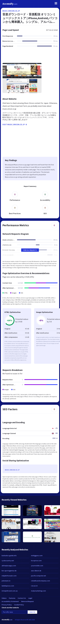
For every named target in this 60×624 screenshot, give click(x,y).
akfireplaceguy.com (9, 566)
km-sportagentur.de (9, 571)
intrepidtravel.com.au (10, 591)
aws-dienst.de (36, 571)
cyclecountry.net (8, 561)
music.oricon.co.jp (11, 11)
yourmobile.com (37, 566)
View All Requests (30, 250)
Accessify (9, 3)
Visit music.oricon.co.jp (14, 124)
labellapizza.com (8, 586)
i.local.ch (34, 586)
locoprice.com (36, 561)
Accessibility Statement (10, 601)
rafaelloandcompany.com (40, 581)
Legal (30, 598)
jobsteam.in (6, 581)
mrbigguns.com (36, 555)
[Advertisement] (30, 56)
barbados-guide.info (9, 555)
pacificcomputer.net (38, 576)
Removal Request (27, 601)
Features (12, 598)
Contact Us (22, 598)
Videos (4, 598)
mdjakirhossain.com (9, 576)
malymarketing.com (38, 591)
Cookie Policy (19, 605)
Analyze (32, 612)
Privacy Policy (7, 605)
